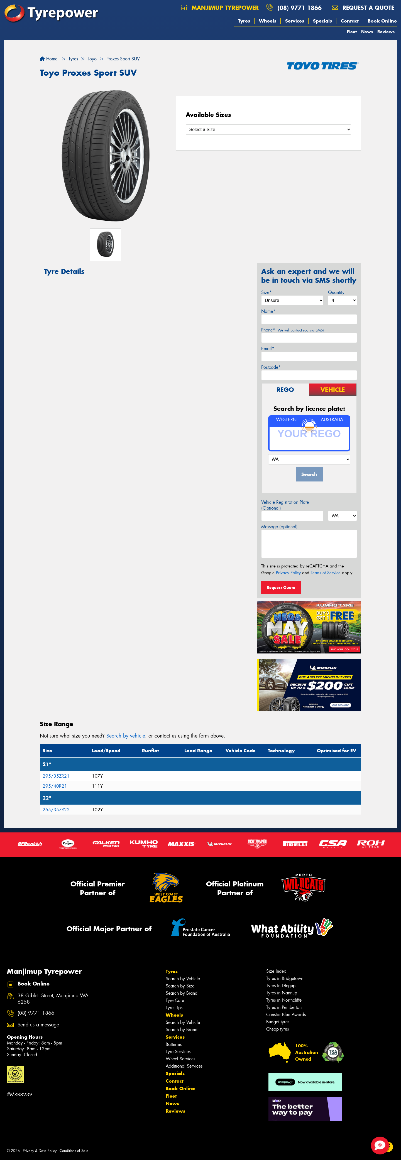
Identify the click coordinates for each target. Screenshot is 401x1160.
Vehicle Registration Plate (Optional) (285, 505)
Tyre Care (175, 1000)
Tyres (244, 21)
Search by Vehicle (183, 979)
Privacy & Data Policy (40, 1150)
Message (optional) (279, 527)
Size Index (276, 971)
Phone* (292, 330)
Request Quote (281, 587)
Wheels (267, 21)
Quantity (336, 292)
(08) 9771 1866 (300, 7)
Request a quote (363, 7)
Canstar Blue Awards (286, 1015)
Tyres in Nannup (281, 993)
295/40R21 (55, 786)
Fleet (352, 31)
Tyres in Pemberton (284, 1007)
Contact (350, 21)
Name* (268, 311)
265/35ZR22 (56, 810)
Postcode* (271, 367)
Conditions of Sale (74, 1150)
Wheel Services (180, 1059)
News (367, 31)
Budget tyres (277, 1022)
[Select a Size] (268, 129)
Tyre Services (178, 1052)
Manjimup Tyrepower (220, 7)
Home (48, 59)
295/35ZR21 (56, 776)
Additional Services (184, 1066)
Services (294, 21)
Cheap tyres (277, 1029)
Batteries (174, 1044)
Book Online (382, 21)
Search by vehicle (125, 736)
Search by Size (180, 986)
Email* (267, 349)
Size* (266, 292)
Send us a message (38, 1025)
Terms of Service (326, 573)
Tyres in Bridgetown (284, 978)
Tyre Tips (174, 1008)
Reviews (386, 31)
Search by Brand (181, 993)
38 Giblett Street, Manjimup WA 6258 (53, 998)
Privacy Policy (288, 573)
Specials (322, 21)
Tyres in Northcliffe (284, 1000)
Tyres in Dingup (280, 986)
